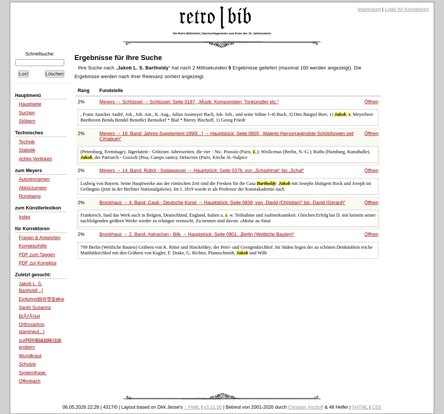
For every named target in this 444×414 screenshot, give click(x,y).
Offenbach (29, 381)
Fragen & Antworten (39, 237)
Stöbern (27, 121)
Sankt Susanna (35, 307)
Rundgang (30, 196)
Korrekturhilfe (33, 246)
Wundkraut (30, 356)
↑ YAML (192, 407)
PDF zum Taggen (37, 254)
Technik (27, 142)
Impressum (369, 9)
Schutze (27, 364)
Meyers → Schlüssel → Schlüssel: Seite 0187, (189, 102)
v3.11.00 (213, 407)
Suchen (27, 112)
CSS (377, 407)
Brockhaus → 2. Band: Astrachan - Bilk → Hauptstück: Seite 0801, (196, 234)
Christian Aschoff (305, 407)
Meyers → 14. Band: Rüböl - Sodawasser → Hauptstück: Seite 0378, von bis (201, 170)
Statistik (27, 150)
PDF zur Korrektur (38, 263)
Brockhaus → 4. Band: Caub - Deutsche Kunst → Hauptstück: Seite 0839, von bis (222, 202)
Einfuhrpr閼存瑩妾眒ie (41, 299)
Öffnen (371, 102)
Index (25, 217)
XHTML (360, 407)
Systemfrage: (33, 373)
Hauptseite (30, 104)
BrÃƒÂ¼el (29, 316)
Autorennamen (34, 179)
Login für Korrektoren (407, 9)
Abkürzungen (33, 188)
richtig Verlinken (35, 159)
